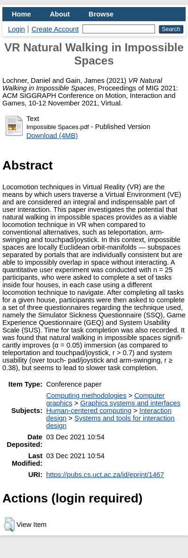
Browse (101, 14)
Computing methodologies (86, 395)
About (60, 14)
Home (21, 14)
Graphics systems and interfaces (130, 403)
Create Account (55, 29)
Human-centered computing (88, 410)
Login (16, 29)
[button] (9, 525)
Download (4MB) (52, 135)
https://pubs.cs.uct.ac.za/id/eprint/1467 (105, 474)
